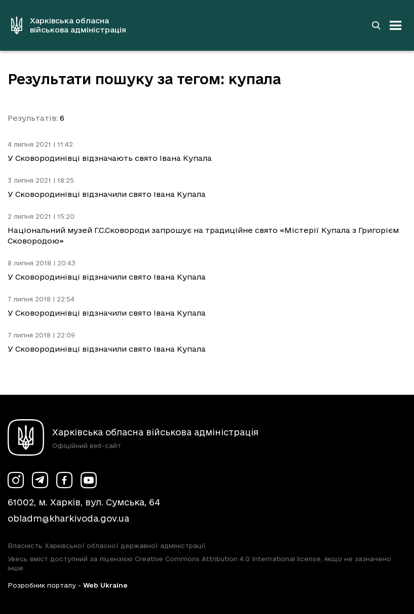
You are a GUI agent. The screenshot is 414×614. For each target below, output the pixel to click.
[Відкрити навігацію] (395, 25)
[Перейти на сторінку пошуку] (376, 25)
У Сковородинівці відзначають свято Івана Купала (110, 158)
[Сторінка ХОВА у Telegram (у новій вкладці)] (40, 480)
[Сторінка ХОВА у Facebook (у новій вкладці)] (64, 480)
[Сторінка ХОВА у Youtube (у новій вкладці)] (89, 480)
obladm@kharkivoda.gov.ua (68, 518)
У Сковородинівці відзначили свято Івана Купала (107, 194)
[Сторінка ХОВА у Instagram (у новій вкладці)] (16, 480)
